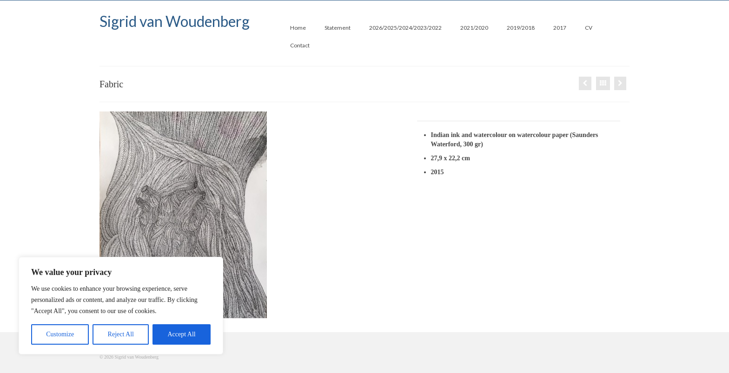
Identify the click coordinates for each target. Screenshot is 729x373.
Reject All (121, 334)
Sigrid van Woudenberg (174, 21)
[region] (121, 305)
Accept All (181, 334)
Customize (60, 334)
